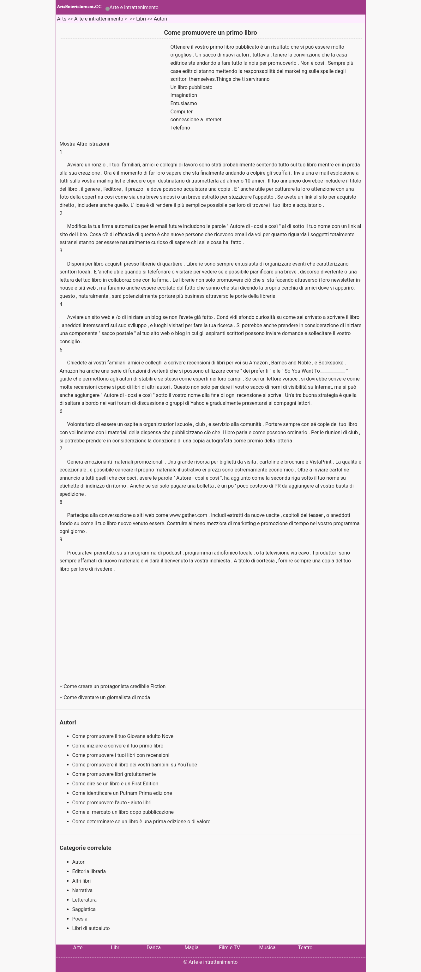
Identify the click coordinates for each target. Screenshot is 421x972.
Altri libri (81, 881)
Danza (154, 948)
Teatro (305, 948)
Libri (141, 19)
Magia (191, 948)
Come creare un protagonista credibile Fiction (115, 686)
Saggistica (84, 909)
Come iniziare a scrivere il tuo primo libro (118, 746)
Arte (78, 948)
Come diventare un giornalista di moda (107, 697)
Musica (267, 948)
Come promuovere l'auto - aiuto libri (112, 803)
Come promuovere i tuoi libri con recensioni (121, 755)
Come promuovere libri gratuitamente (114, 774)
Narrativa (82, 890)
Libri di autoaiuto (91, 928)
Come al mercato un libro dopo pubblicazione (123, 812)
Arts (61, 19)
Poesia (79, 919)
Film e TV (229, 948)
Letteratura (84, 900)
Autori (160, 19)
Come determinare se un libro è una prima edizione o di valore (142, 822)
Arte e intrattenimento (134, 7)
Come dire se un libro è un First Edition (116, 784)
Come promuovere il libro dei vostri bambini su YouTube (135, 765)
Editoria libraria (89, 871)
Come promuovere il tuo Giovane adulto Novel (124, 736)
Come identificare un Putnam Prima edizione (122, 793)
